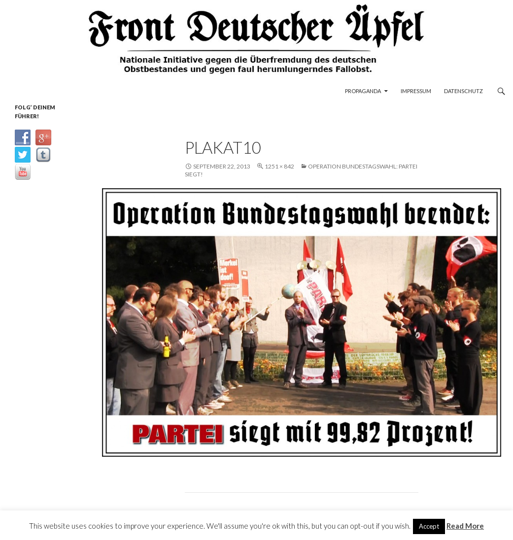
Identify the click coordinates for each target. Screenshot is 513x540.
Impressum (416, 91)
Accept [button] (429, 526)
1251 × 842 (279, 166)
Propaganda (363, 91)
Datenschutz (463, 91)
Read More (465, 525)
